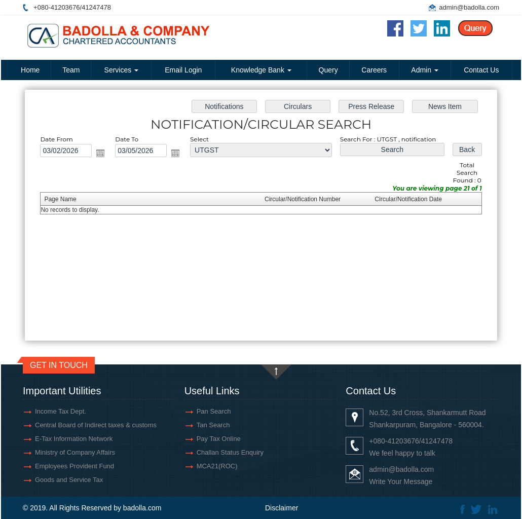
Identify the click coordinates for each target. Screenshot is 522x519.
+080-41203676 (56, 7)
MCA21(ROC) (217, 466)
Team (71, 70)
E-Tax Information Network (74, 438)
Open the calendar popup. (104, 154)
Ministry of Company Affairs (75, 452)
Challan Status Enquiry (230, 452)
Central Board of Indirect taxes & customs (96, 425)
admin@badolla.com (469, 7)
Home (30, 70)
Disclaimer (281, 508)
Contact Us (481, 70)
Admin (424, 70)
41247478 (96, 7)
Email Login (183, 70)
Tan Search (213, 425)
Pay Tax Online (219, 438)
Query (328, 70)
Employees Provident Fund (74, 466)
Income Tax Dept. (60, 411)
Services (121, 70)
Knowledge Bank (261, 70)
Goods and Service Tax (69, 480)
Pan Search (214, 411)
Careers (374, 70)
